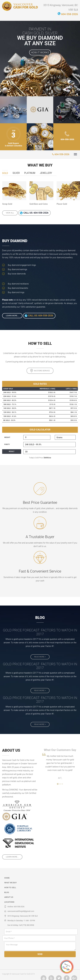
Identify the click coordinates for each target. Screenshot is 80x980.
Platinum (29, 172)
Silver (16, 172)
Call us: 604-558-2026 (35, 213)
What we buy (10, 883)
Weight (7, 437)
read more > (40, 657)
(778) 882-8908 (28, 925)
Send (40, 954)
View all (10, 213)
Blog (6, 892)
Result (12, 451)
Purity (7, 444)
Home (7, 878)
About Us (8, 897)
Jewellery (46, 172)
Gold (5, 173)
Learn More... (12, 315)
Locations (9, 902)
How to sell (10, 887)
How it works (40, 52)
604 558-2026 (19, 907)
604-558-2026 (69, 14)
